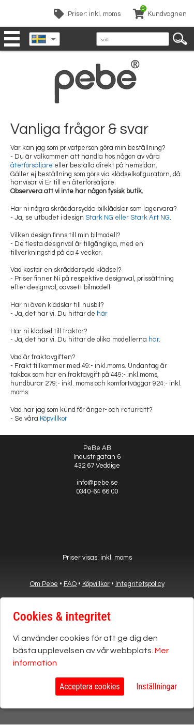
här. (154, 339)
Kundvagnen (167, 14)
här (102, 313)
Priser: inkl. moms (94, 14)
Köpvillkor (53, 418)
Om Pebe (44, 584)
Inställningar (157, 686)
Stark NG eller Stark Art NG (127, 217)
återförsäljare (31, 165)
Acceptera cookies (89, 686)
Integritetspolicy (140, 584)
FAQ (70, 584)
